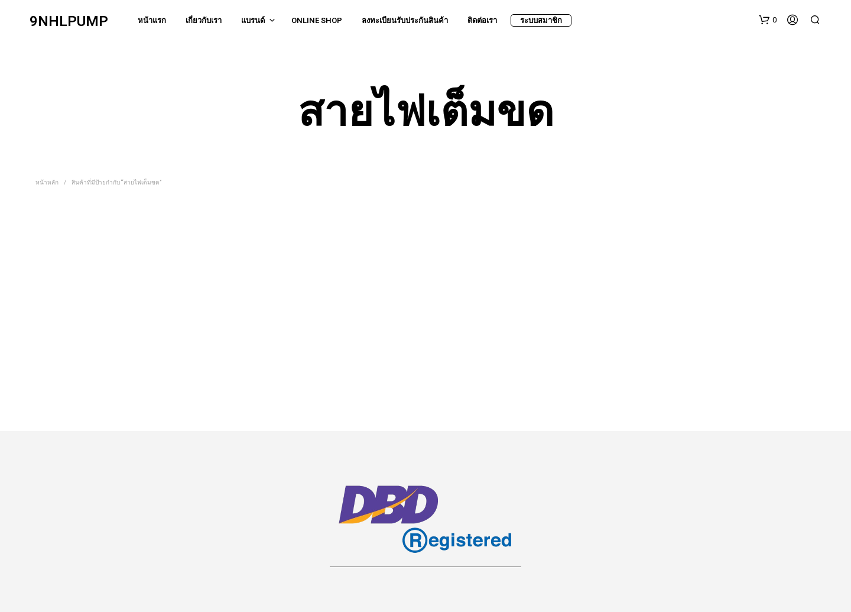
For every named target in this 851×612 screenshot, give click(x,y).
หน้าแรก (152, 20)
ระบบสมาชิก (541, 20)
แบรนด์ (253, 20)
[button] (768, 20)
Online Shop (316, 20)
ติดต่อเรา (482, 20)
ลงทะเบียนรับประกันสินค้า (405, 20)
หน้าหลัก (47, 182)
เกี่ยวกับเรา (204, 20)
